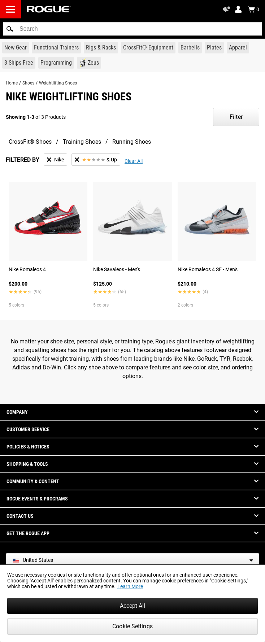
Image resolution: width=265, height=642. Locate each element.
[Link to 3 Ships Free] (18, 63)
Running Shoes (131, 141)
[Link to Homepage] (49, 9)
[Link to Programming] (56, 63)
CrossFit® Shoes (30, 141)
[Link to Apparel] (238, 47)
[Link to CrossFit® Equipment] (148, 47)
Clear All (134, 161)
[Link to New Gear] (15, 47)
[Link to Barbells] (190, 47)
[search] (132, 29)
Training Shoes (82, 141)
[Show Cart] (253, 9)
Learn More (130, 586)
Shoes (28, 83)
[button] (10, 29)
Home (12, 83)
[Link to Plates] (214, 47)
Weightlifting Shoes (58, 83)
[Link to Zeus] (89, 63)
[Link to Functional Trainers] (56, 47)
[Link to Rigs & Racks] (101, 47)
